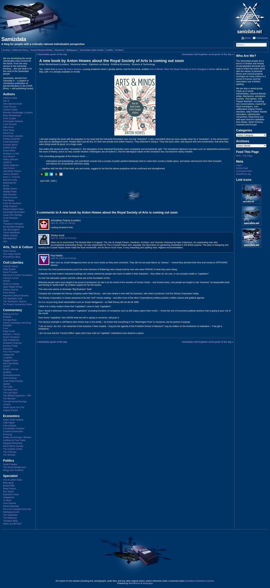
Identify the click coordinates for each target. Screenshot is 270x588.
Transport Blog (10, 520)
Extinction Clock (11, 494)
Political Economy (120, 64)
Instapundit (8, 354)
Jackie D (7, 162)
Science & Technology (143, 64)
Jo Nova (7, 500)
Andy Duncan (9, 106)
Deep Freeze (9, 488)
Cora (5, 328)
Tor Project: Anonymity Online (17, 304)
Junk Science (9, 503)
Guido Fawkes (10, 464)
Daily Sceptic (9, 269)
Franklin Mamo (10, 144)
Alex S (6, 101)
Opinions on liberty (99, 64)
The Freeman (9, 452)
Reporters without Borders (16, 295)
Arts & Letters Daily (12, 479)
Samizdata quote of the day (53, 54)
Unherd (6, 404)
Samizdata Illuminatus (14, 212)
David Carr (8, 133)
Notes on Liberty (11, 284)
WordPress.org (243, 174)
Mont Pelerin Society (13, 446)
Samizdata (13, 39)
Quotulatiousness (11, 375)
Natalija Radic (10, 191)
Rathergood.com (11, 512)
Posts (248, 38)
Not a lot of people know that (17, 509)
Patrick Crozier (10, 197)
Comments (262, 38)
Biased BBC (9, 485)
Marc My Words (10, 363)
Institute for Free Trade (14, 440)
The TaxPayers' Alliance (14, 301)
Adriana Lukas (10, 98)
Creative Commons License (200, 581)
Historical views (79, 64)
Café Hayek (9, 422)
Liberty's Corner (11, 278)
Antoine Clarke (10, 109)
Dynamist (7, 348)
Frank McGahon (11, 142)
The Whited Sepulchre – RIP (17, 395)
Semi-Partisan (10, 378)
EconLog (7, 434)
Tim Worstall (9, 398)
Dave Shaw (8, 130)
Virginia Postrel (10, 410)
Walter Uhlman (10, 235)
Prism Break (9, 292)
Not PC (6, 366)
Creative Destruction (13, 431)
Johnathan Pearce (12, 171)
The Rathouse (10, 518)
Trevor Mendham (11, 232)
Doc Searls (8, 491)
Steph (6, 221)
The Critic (8, 387)
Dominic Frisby (10, 346)
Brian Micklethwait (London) (54, 64)
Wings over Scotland (13, 470)
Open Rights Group (12, 286)
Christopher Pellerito (13, 121)
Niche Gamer (9, 251)
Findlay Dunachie (11, 139)
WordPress (134, 583)
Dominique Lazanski (13, 136)
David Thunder (10, 272)
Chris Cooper (9, 118)
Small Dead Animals (13, 381)
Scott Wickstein (10, 218)
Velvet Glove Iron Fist (13, 407)
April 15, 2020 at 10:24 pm (63, 238)
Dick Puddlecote (11, 340)
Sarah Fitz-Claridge (12, 215)
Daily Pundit (9, 331)
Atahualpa (148, 583)
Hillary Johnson (10, 159)
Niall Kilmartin (10, 194)
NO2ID (6, 281)
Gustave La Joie (11, 153)
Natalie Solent (10, 188)
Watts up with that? (12, 523)
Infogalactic (8, 497)
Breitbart (7, 317)
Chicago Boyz (10, 320)
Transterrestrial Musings (15, 401)
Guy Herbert (9, 156)
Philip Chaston (10, 206)
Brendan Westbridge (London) (18, 112)
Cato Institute (9, 425)
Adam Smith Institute (13, 419)
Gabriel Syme (10, 147)
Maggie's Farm (10, 360)
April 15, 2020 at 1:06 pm (63, 223)
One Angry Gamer (12, 254)
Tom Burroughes (11, 229)
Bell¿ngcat (8, 482)
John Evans (9, 168)
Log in (239, 165)
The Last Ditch (10, 392)
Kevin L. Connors (11, 177)
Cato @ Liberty (10, 266)
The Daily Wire (10, 389)
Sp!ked (6, 384)
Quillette (7, 372)
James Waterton (11, 165)
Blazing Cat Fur (10, 314)
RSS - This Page (244, 155)
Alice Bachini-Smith (12, 103)
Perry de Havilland (12, 203)
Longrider (7, 357)
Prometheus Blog (11, 257)
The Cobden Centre (12, 449)
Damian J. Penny (11, 334)
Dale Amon (8, 127)
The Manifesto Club (12, 298)
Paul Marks (8, 200)
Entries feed (242, 168)
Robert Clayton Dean (13, 209)
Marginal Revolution (13, 443)
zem (5, 241)
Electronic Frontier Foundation (18, 275)
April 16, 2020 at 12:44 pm (63, 258)
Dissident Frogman (12, 343)
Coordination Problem (13, 428)
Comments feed (244, 171)
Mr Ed (6, 185)
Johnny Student (10, 174)
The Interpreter (10, 515)
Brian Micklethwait (12, 115)
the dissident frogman (13, 226)
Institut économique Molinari (17, 437)
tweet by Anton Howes (69, 69)
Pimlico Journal (10, 289)
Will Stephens (10, 238)
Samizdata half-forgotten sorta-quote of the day (207, 54)
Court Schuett (10, 124)
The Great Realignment (14, 467)
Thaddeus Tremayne (13, 223)
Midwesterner (9, 182)
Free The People (11, 351)
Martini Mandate (11, 506)
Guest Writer (9, 150)
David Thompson (11, 337)
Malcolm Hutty (10, 180)
